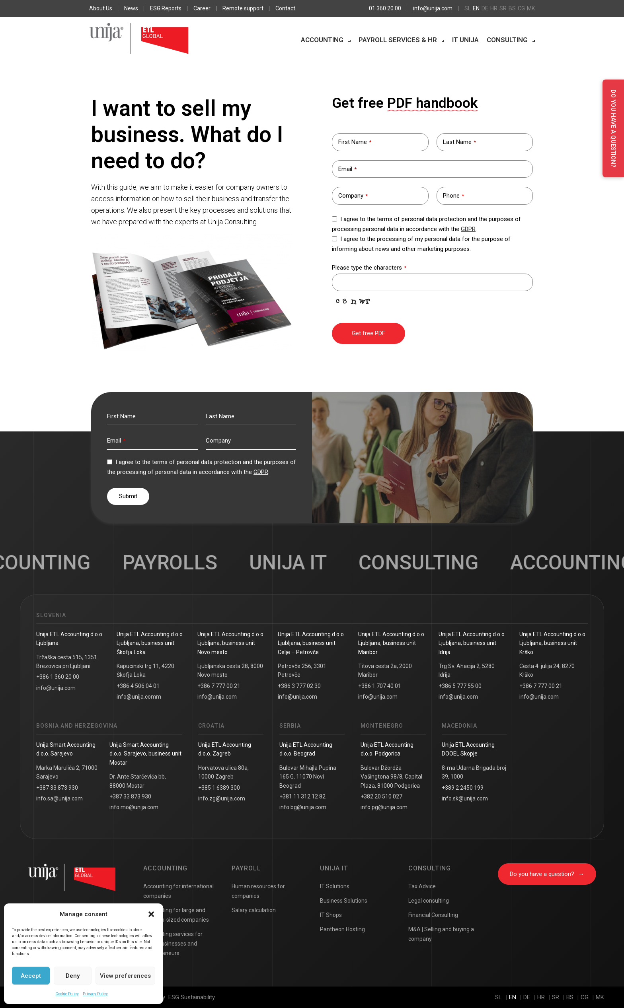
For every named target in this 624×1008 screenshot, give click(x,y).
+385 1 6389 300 (219, 788)
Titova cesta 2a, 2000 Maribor (385, 670)
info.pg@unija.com (384, 807)
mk (531, 8)
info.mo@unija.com (133, 807)
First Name (354, 142)
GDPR (468, 229)
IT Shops (331, 915)
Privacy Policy (95, 994)
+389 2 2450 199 (463, 788)
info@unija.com (432, 8)
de (485, 8)
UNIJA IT (300, 562)
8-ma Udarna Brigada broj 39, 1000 (474, 772)
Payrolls (182, 562)
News (131, 8)
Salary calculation (254, 910)
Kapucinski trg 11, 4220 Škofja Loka (145, 670)
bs (512, 8)
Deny (73, 975)
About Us (100, 8)
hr (493, 8)
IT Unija (465, 40)
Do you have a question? (547, 874)
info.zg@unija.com (221, 798)
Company (353, 195)
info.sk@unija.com (465, 798)
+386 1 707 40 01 (379, 686)
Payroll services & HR (398, 40)
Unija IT (334, 868)
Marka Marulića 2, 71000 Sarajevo (67, 772)
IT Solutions (334, 886)
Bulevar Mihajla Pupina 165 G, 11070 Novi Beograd (307, 777)
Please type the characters (369, 267)
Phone (453, 195)
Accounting (322, 40)
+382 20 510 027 (381, 796)
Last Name (459, 142)
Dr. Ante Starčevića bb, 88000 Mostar (137, 781)
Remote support (242, 8)
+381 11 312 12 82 (302, 796)
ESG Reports (165, 8)
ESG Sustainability (191, 997)
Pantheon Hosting (342, 929)
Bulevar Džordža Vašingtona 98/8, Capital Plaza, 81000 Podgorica (391, 777)
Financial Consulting (433, 915)
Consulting (507, 40)
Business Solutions (343, 900)
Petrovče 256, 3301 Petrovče (302, 670)
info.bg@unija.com (302, 807)
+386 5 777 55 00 (460, 686)
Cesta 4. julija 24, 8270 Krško (547, 670)
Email (347, 169)
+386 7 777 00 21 (218, 686)
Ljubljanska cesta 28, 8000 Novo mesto (230, 670)
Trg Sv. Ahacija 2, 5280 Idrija (467, 670)
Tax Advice (422, 886)
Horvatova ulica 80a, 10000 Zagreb (223, 772)
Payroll (246, 868)
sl (467, 8)
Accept (31, 975)
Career (202, 8)
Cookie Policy (67, 994)
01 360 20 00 (385, 8)
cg (521, 8)
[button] (151, 914)
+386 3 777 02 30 (299, 686)
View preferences (125, 975)
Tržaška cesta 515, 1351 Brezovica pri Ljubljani (66, 661)
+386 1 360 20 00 (57, 677)
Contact (285, 8)
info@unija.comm (139, 696)
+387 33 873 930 (57, 788)
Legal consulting (428, 900)
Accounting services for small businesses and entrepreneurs (173, 943)
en (476, 8)
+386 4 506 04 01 (138, 686)
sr (503, 8)
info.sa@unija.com (59, 798)
